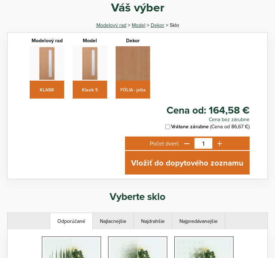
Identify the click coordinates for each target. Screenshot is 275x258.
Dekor (157, 25)
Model (138, 25)
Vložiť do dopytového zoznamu (187, 162)
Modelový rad (111, 25)
